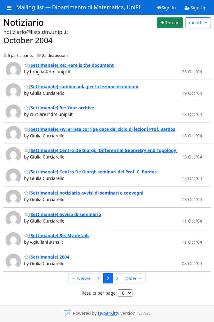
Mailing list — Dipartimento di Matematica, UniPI (78, 7)
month (196, 22)
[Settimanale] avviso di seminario (62, 214)
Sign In (166, 8)
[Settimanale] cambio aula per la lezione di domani (81, 87)
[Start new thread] (170, 22)
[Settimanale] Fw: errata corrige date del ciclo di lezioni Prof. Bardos (100, 129)
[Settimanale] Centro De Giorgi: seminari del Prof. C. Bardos (90, 172)
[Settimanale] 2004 (46, 257)
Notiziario (23, 22)
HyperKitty (108, 313)
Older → (133, 278)
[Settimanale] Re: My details (57, 235)
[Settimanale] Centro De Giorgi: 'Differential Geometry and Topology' (101, 150)
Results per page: (99, 293)
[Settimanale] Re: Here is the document (69, 65)
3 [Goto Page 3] (117, 278)
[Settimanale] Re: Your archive (59, 108)
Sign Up (196, 8)
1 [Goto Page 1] (98, 278)
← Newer (81, 278)
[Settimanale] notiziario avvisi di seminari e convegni (84, 193)
